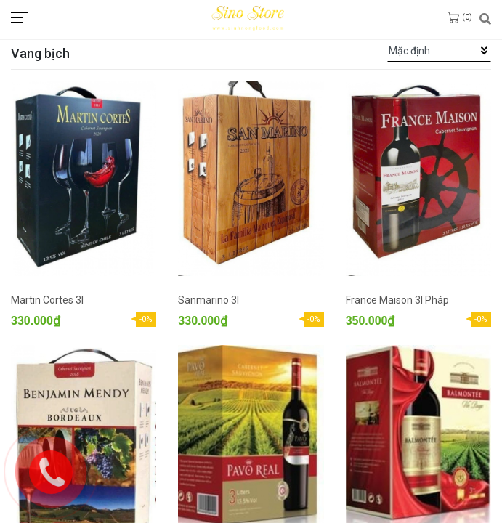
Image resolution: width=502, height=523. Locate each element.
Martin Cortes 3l (47, 300)
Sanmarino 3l (208, 300)
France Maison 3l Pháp (397, 300)
